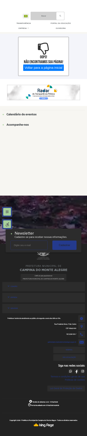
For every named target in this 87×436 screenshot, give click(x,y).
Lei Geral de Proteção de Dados (66, 388)
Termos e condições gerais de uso (68, 376)
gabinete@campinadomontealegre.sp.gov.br (62, 342)
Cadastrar (64, 245)
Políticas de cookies (75, 379)
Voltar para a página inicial (44, 67)
